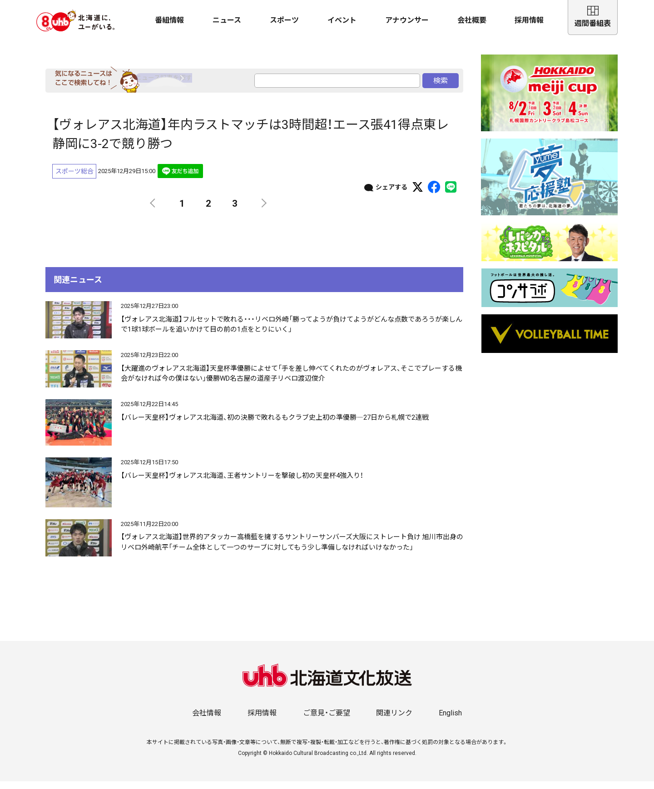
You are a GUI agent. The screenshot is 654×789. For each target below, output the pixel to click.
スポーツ (284, 20)
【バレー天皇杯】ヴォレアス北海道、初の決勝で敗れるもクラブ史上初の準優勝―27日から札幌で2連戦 (275, 425)
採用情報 (529, 20)
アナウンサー (407, 20)
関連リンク (394, 720)
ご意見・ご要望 (326, 720)
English (450, 720)
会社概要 (471, 20)
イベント (342, 20)
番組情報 (169, 20)
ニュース (227, 20)
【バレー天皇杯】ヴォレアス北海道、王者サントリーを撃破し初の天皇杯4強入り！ (242, 483)
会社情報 (206, 720)
